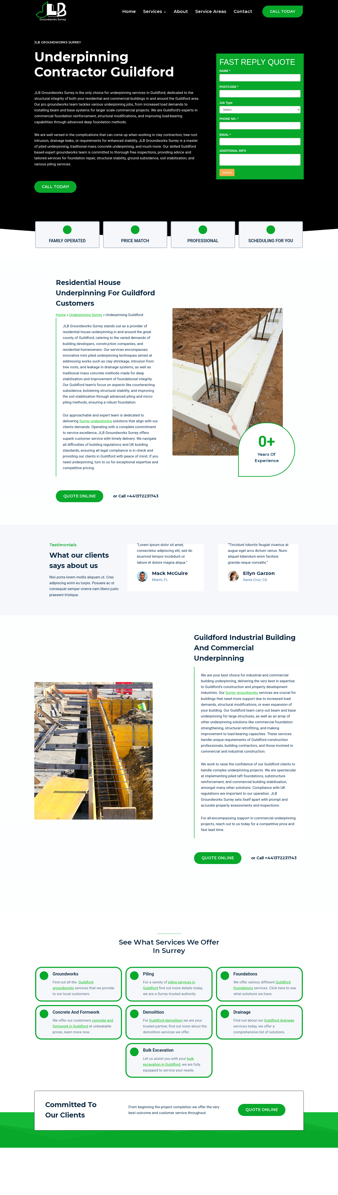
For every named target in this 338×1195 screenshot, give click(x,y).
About (181, 11)
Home (129, 11)
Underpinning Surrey (85, 315)
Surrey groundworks (241, 692)
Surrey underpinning (95, 421)
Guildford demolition (165, 1020)
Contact (243, 11)
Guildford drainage (279, 1020)
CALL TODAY (282, 11)
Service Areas (210, 11)
